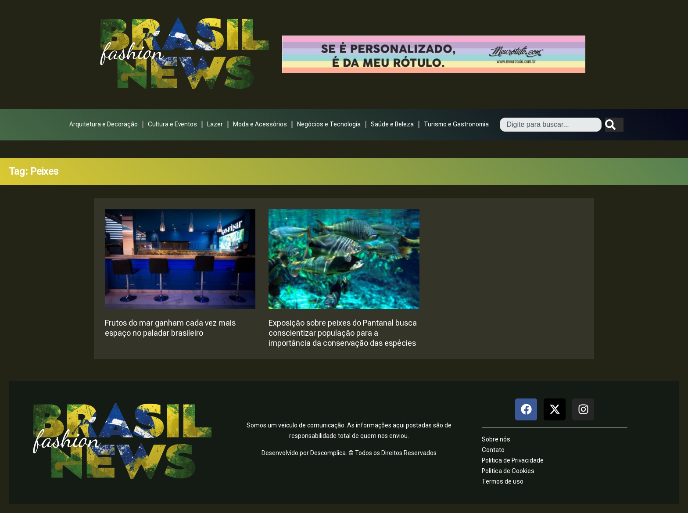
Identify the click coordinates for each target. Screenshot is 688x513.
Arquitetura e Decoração (103, 124)
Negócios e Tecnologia (329, 124)
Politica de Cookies (508, 470)
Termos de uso (502, 481)
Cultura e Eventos (172, 124)
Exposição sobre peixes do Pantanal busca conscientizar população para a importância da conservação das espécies (343, 333)
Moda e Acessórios (260, 124)
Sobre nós (496, 439)
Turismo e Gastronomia (456, 124)
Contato (493, 449)
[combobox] (551, 125)
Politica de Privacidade (513, 460)
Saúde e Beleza (392, 124)
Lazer (215, 124)
